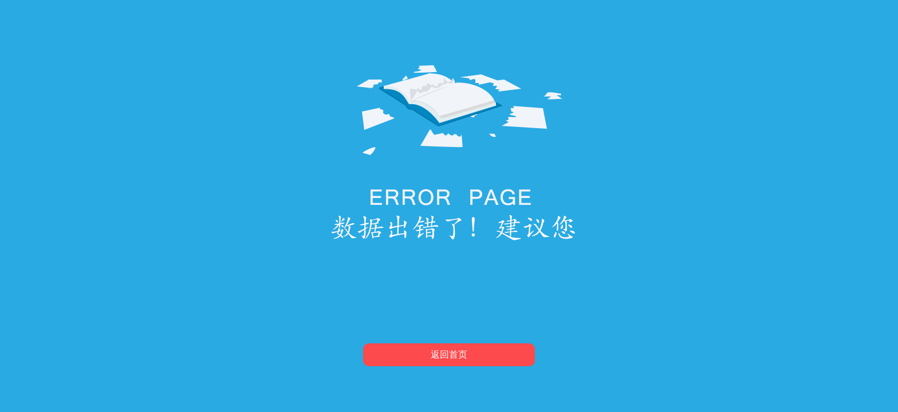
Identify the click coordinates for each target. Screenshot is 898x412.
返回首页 (449, 354)
